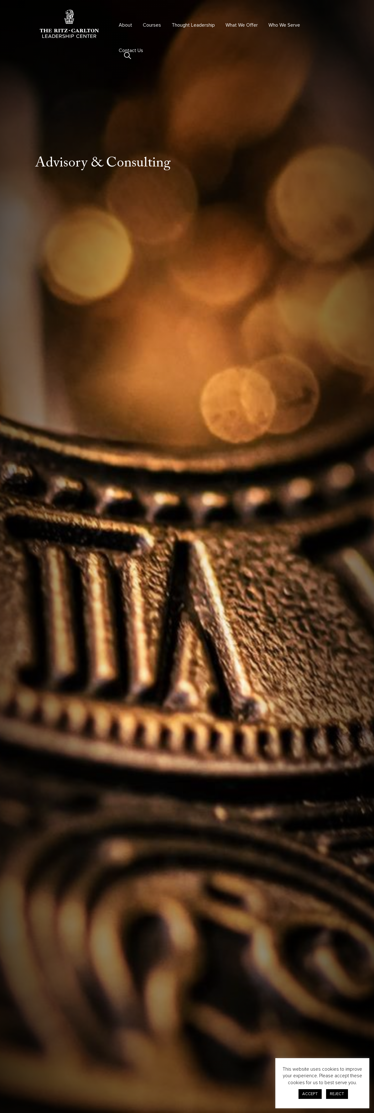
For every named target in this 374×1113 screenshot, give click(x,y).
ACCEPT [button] (310, 1093)
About (125, 25)
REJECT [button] (337, 1093)
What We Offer (242, 25)
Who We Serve (284, 25)
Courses (152, 25)
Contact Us (131, 50)
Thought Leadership (193, 25)
